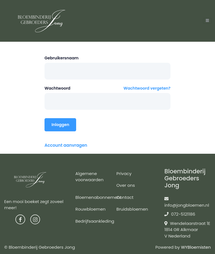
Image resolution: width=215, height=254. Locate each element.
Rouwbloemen (90, 209)
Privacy (124, 173)
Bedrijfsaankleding (94, 221)
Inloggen (60, 124)
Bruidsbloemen (132, 209)
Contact (125, 197)
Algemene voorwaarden (89, 177)
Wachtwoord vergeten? (146, 88)
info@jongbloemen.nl (186, 202)
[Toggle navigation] (207, 21)
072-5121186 (179, 214)
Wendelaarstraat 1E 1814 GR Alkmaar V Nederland (187, 229)
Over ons (125, 185)
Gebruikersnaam (62, 58)
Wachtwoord (57, 88)
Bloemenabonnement (98, 197)
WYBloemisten (196, 247)
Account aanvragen (66, 145)
